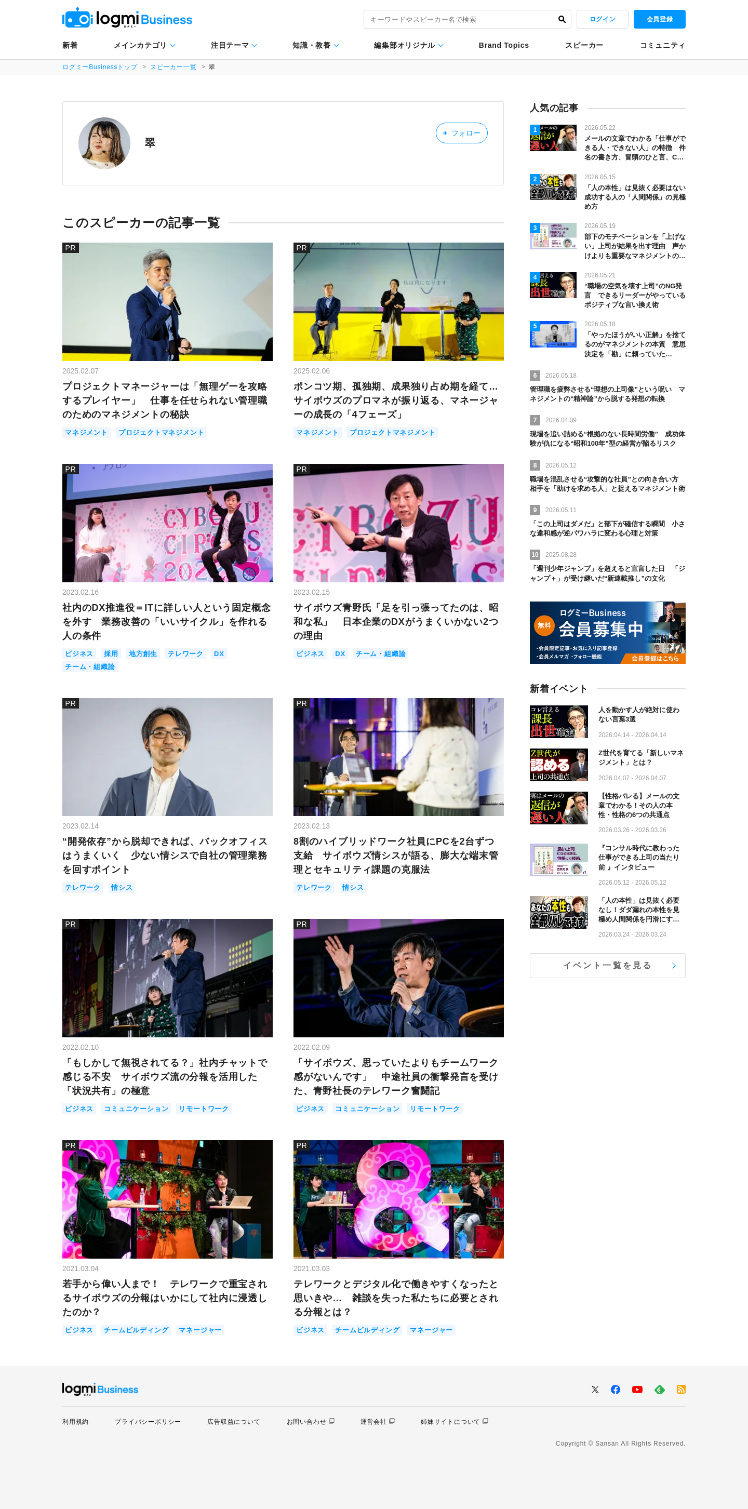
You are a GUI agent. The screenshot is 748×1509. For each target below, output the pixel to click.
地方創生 (143, 654)
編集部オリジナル (404, 45)
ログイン (603, 19)
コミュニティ (663, 45)
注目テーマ (230, 45)
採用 (111, 654)
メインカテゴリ (140, 45)
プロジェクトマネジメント (161, 432)
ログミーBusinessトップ (100, 67)
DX (219, 654)
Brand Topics (504, 45)
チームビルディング (136, 1330)
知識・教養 (311, 45)
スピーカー (584, 45)
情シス (121, 887)
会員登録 (660, 19)
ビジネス (79, 654)
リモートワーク (204, 1109)
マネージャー (200, 1330)
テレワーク (186, 654)
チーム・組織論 (90, 667)
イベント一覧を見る (608, 965)
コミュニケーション (136, 1109)
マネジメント (86, 432)
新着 (69, 45)
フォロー (461, 132)
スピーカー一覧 (173, 67)
